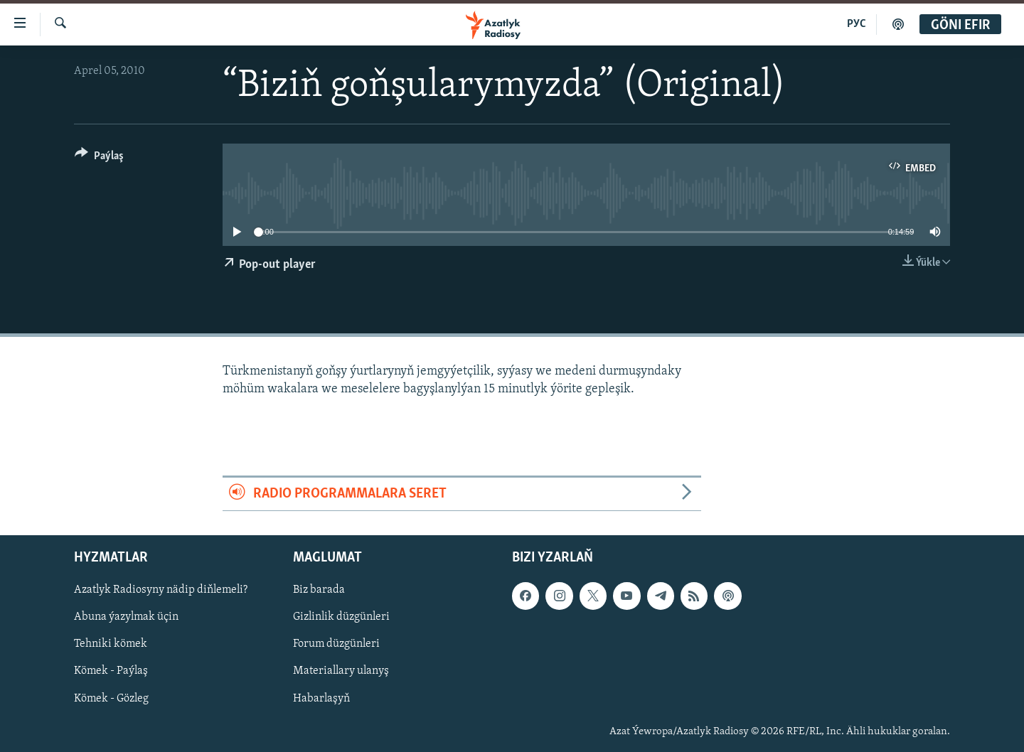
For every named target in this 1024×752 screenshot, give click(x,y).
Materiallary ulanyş (341, 671)
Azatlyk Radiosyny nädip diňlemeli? (160, 590)
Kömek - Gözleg (111, 698)
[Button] (99, 158)
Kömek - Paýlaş (111, 671)
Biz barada (319, 590)
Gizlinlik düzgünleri (341, 617)
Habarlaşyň (321, 698)
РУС (856, 24)
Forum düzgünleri (336, 644)
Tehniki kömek (110, 644)
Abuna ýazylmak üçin (126, 617)
